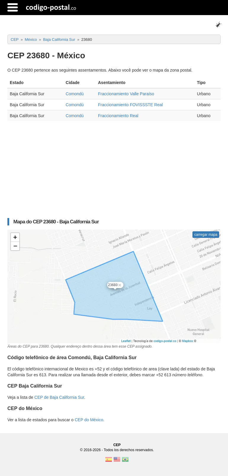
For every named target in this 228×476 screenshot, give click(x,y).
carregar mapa (205, 235)
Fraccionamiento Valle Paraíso (126, 93)
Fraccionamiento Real (118, 115)
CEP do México (89, 419)
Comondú (75, 93)
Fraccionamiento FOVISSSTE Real (130, 104)
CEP (117, 445)
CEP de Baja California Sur (59, 397)
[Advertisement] (114, 172)
